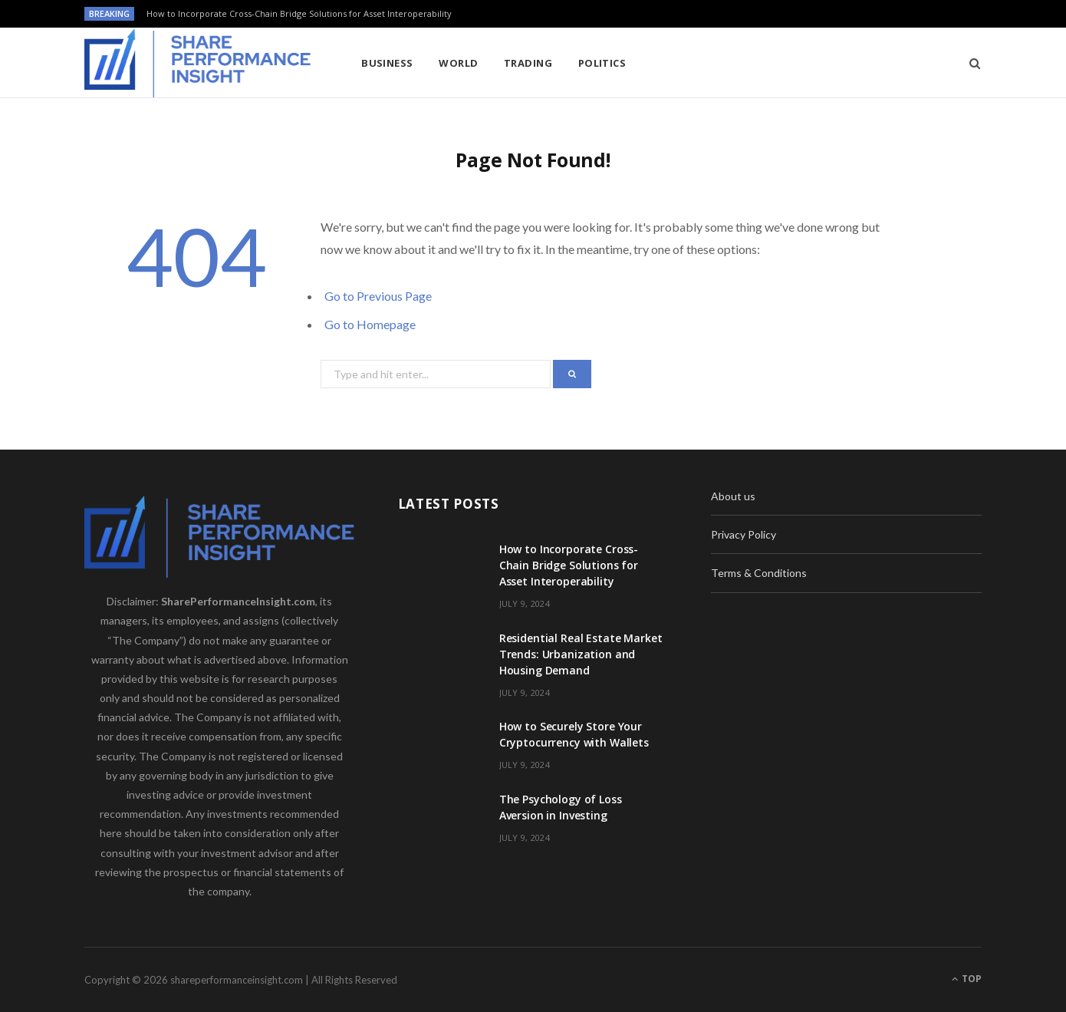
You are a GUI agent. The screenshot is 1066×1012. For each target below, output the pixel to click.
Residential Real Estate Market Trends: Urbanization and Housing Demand (581, 654)
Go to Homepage (370, 324)
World (458, 63)
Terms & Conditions (759, 572)
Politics (602, 63)
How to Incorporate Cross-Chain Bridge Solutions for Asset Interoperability (299, 13)
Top (967, 978)
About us (733, 496)
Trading (528, 63)
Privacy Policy (743, 534)
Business (387, 63)
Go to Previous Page (378, 295)
